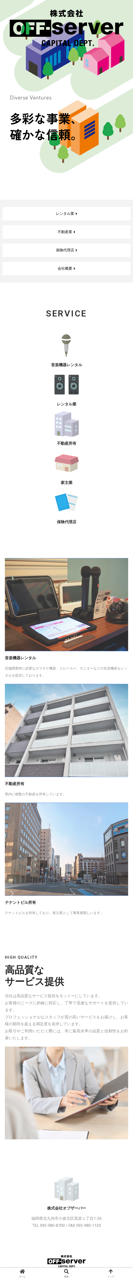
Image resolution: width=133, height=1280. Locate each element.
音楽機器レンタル (66, 365)
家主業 (66, 482)
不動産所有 (66, 443)
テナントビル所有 (20, 902)
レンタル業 (66, 404)
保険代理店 (66, 522)
